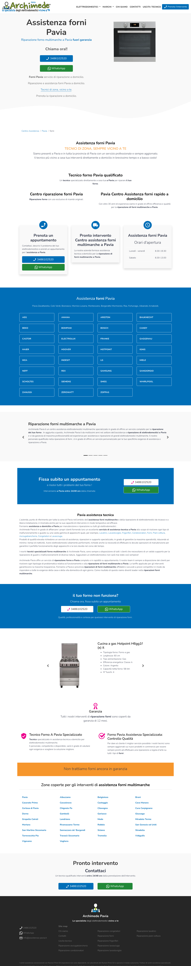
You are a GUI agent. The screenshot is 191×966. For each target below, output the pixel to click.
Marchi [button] (107, 6)
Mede (100, 819)
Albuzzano (65, 797)
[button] (23, 437)
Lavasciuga (56, 536)
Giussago (140, 813)
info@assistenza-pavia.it (33, 937)
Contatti (135, 6)
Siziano (101, 830)
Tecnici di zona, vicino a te (56, 89)
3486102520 (56, 58)
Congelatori (43, 536)
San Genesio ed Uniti (146, 824)
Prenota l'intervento (175, 7)
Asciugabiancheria (28, 536)
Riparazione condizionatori (71, 950)
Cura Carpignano (143, 808)
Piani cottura (159, 532)
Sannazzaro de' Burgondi (72, 830)
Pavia (44, 131)
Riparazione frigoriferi (108, 940)
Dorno (25, 813)
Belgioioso (103, 797)
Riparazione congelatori (109, 931)
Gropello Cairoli (30, 819)
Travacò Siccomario (69, 835)
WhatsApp (56, 68)
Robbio (101, 824)
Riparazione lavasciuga (109, 945)
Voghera (64, 841)
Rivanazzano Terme (69, 824)
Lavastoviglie (114, 532)
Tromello (102, 835)
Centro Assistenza (30, 131)
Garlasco (102, 813)
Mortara (26, 824)
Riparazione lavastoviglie (110, 950)
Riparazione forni (106, 935)
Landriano (65, 819)
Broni (138, 797)
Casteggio (103, 802)
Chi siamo (122, 6)
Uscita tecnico (152, 6)
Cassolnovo (65, 802)
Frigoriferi (126, 532)
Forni (149, 532)
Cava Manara (141, 802)
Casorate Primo (30, 802)
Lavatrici (103, 532)
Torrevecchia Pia (30, 835)
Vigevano (27, 841)
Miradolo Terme (143, 819)
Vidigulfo (140, 835)
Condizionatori (139, 532)
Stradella (140, 830)
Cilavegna (103, 808)
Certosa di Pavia (30, 808)
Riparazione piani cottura (148, 935)
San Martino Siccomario (34, 830)
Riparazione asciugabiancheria (73, 945)
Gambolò (64, 813)
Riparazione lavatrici (146, 931)
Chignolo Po (66, 808)
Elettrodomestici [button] (87, 6)
